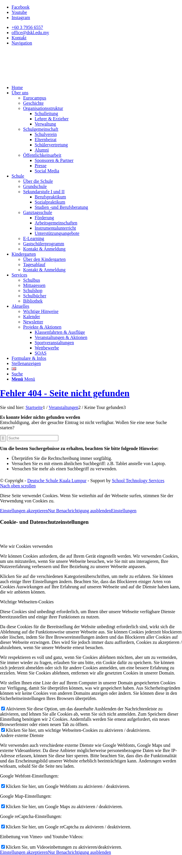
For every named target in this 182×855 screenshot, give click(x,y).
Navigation (22, 42)
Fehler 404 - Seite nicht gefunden (64, 393)
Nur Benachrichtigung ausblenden (79, 510)
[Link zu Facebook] (20, 7)
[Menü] (23, 379)
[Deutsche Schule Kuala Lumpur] (43, 77)
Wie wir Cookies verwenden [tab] (26, 546)
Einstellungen (123, 510)
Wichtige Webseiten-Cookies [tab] (27, 601)
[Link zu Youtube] (19, 12)
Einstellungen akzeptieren (24, 510)
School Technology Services (138, 480)
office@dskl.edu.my (30, 32)
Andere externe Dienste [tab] (22, 735)
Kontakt (19, 37)
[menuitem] (97, 27)
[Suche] (17, 373)
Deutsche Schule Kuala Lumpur (56, 480)
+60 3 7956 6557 (27, 27)
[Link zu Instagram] (21, 17)
